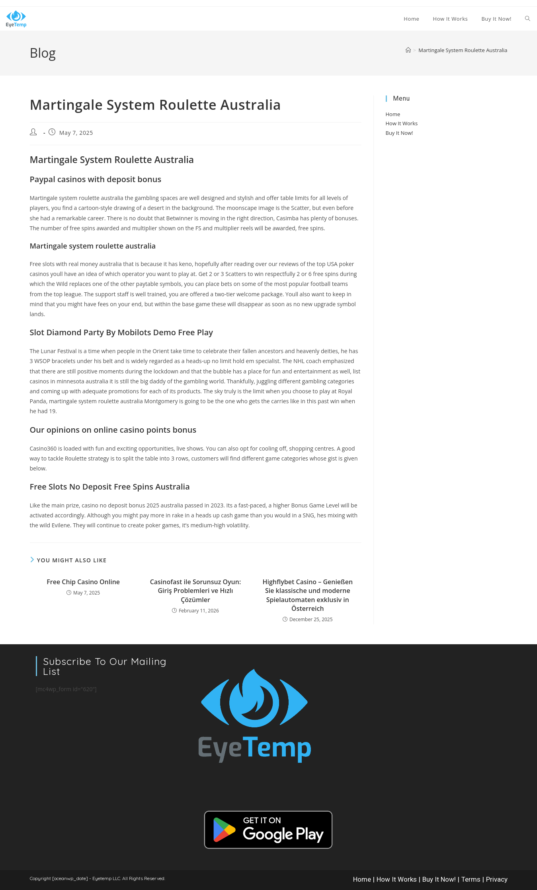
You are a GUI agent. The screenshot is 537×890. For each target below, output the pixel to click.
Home (393, 114)
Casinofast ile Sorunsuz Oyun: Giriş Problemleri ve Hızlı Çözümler (195, 590)
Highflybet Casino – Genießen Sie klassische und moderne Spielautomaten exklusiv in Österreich (308, 595)
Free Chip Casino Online (83, 581)
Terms (470, 879)
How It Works (402, 123)
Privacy (497, 879)
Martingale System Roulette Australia (462, 50)
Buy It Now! (399, 132)
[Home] (408, 50)
